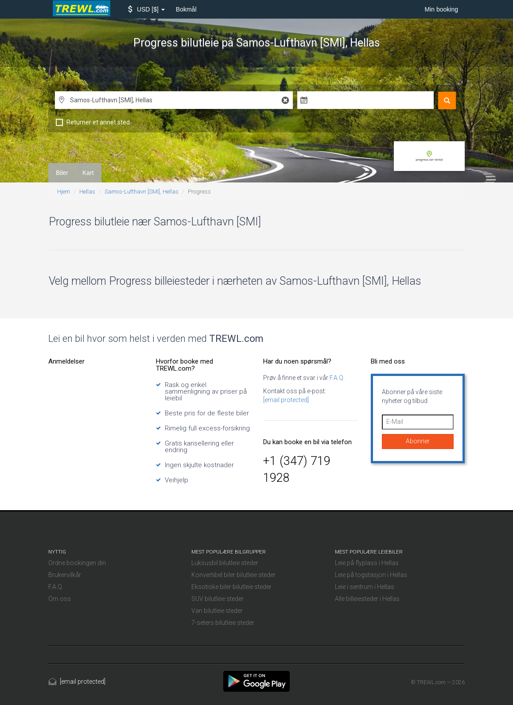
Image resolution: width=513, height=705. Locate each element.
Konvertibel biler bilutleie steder (233, 574)
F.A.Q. (336, 377)
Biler (62, 172)
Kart (88, 172)
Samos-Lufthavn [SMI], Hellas (142, 191)
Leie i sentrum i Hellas (364, 586)
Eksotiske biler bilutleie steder (231, 586)
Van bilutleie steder (217, 610)
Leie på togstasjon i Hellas (371, 574)
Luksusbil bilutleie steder (224, 562)
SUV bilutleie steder (217, 598)
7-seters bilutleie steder (222, 622)
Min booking (442, 9)
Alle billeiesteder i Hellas (367, 598)
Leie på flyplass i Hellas (367, 562)
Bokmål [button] (186, 9)
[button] (146, 9)
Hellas (87, 191)
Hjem (63, 191)
